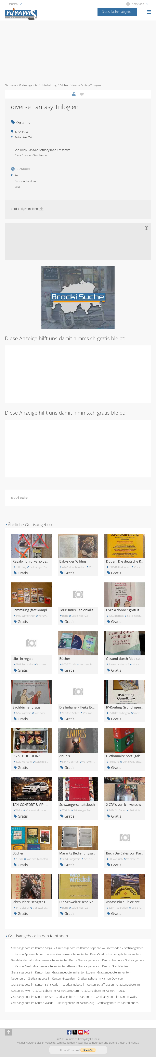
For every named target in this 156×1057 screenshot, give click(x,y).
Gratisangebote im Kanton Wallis (116, 997)
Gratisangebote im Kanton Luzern (73, 972)
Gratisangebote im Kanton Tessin (32, 997)
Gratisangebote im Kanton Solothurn (55, 991)
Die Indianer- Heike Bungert (80, 707)
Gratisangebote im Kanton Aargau (32, 948)
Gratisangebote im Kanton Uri (74, 997)
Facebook (69, 1032)
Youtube (80, 1032)
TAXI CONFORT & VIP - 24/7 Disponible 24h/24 (47, 804)
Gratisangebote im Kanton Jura (30, 972)
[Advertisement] (78, 51)
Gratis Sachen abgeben (117, 12)
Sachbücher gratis (26, 707)
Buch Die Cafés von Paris (125, 853)
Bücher (64, 85)
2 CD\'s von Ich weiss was (125, 804)
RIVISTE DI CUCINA (26, 756)
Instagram (86, 1032)
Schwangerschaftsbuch (77, 804)
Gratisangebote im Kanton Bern (55, 960)
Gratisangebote (28, 85)
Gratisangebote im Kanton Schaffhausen (88, 984)
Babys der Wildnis (73, 561)
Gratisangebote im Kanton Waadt (32, 1003)
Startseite (10, 85)
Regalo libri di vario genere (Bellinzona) (42, 561)
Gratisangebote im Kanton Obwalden (101, 978)
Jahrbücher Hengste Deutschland (38, 902)
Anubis (64, 756)
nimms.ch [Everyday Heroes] (83, 1039)
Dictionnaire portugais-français (130, 756)
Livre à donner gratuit (122, 610)
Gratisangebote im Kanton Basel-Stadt (80, 954)
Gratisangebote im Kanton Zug (74, 1003)
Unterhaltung (48, 85)
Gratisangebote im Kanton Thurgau (103, 991)
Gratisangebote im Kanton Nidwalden (51, 978)
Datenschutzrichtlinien (122, 1042)
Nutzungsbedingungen (89, 1042)
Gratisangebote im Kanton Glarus (54, 966)
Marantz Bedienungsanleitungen (84, 853)
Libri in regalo (23, 658)
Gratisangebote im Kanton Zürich (118, 1003)
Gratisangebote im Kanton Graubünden (103, 966)
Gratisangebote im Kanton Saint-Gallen (35, 984)
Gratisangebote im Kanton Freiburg (100, 960)
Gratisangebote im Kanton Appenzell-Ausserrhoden (88, 948)
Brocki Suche (19, 498)
